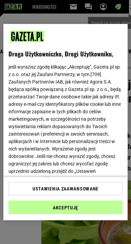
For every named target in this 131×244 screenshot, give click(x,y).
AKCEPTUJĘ (65, 207)
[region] (65, 122)
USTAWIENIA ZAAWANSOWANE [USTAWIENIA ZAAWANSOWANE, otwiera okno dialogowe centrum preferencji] (65, 189)
